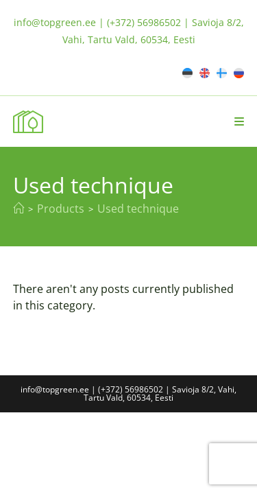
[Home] (18, 208)
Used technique (138, 208)
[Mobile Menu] (239, 121)
